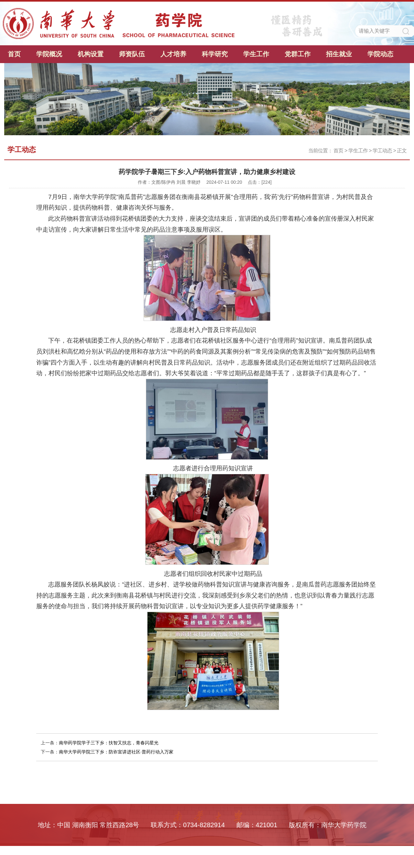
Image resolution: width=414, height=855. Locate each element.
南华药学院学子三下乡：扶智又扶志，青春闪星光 (108, 742)
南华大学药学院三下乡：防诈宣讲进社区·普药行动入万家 (116, 751)
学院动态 (380, 54)
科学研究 (215, 54)
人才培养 (173, 54)
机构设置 (91, 54)
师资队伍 (132, 54)
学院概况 (49, 54)
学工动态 (382, 150)
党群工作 (297, 54)
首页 (14, 54)
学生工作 (256, 54)
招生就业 (339, 54)
